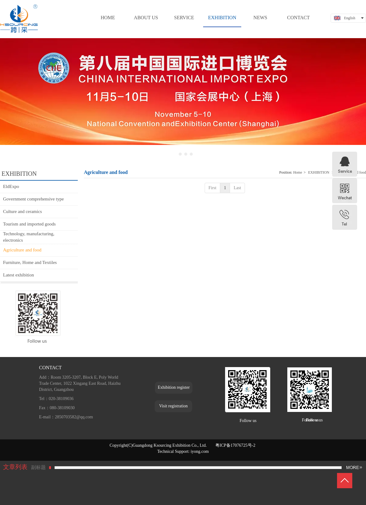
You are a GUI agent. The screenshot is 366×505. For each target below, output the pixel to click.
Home (297, 172)
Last (237, 188)
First (213, 188)
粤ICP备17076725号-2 (236, 445)
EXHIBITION (318, 172)
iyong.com (200, 451)
